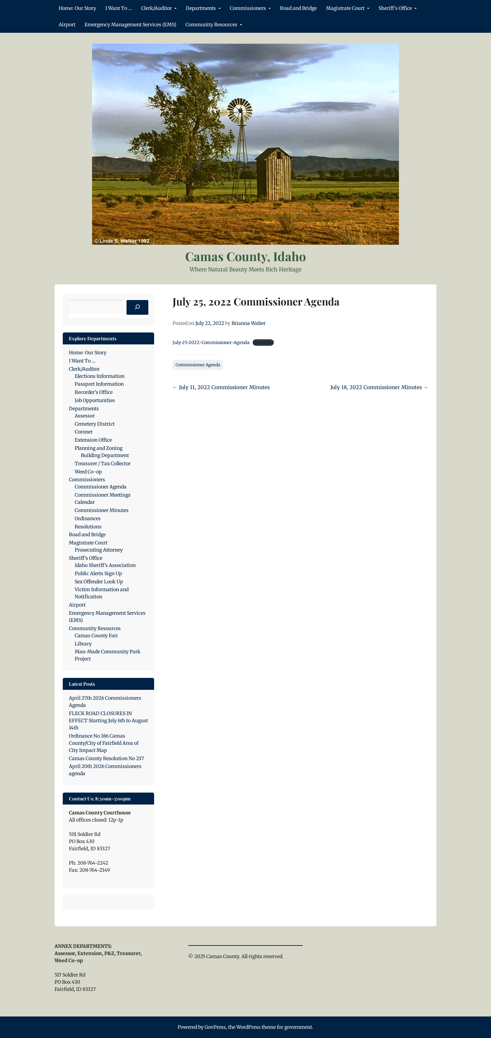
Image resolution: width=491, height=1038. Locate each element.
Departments (201, 8)
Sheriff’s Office (395, 8)
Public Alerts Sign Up (98, 573)
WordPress (248, 1027)
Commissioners (248, 8)
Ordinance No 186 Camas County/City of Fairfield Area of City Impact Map (103, 743)
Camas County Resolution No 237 (106, 758)
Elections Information (99, 376)
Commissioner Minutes (102, 510)
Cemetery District (95, 424)
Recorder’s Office (94, 392)
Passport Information (99, 384)
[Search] (137, 307)
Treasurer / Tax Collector (103, 463)
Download (263, 342)
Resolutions (88, 527)
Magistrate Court (345, 8)
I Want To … (118, 8)
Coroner (84, 432)
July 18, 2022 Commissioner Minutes (379, 387)
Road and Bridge (298, 8)
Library (83, 644)
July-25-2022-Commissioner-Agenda (211, 342)
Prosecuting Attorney (99, 550)
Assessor (85, 416)
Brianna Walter (249, 323)
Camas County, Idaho (245, 256)
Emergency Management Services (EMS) (130, 25)
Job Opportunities (95, 400)
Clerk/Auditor (156, 8)
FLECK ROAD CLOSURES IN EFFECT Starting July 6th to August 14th (108, 720)
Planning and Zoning (98, 448)
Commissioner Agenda (198, 364)
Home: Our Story (77, 8)
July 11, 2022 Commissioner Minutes (221, 387)
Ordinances (88, 518)
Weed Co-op (88, 472)
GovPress (215, 1027)
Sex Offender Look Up (99, 582)
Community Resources (211, 25)
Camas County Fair (96, 635)
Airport (67, 25)
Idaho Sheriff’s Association (105, 565)
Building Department (105, 455)
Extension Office (93, 440)
